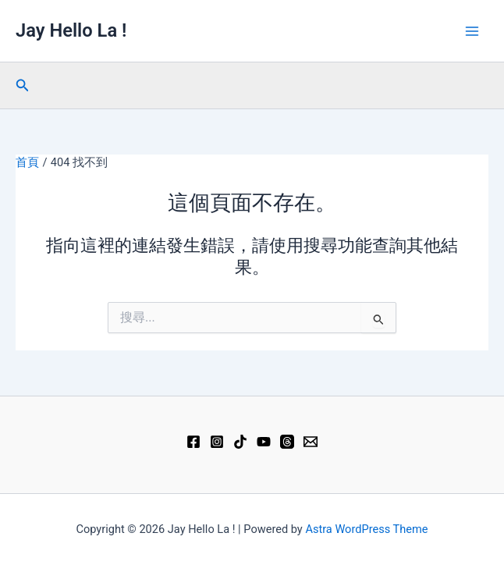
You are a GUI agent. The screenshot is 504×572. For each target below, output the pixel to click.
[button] (23, 85)
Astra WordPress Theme (366, 529)
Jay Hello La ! (71, 30)
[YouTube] (264, 442)
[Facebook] (193, 442)
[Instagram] (217, 442)
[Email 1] (310, 442)
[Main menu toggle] (472, 31)
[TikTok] (240, 442)
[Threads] (287, 442)
